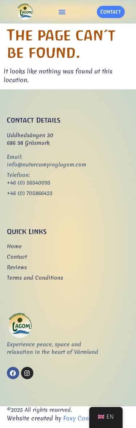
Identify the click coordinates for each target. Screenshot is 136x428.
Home (14, 246)
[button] (62, 12)
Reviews (17, 267)
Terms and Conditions (35, 277)
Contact (17, 256)
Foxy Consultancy (88, 418)
